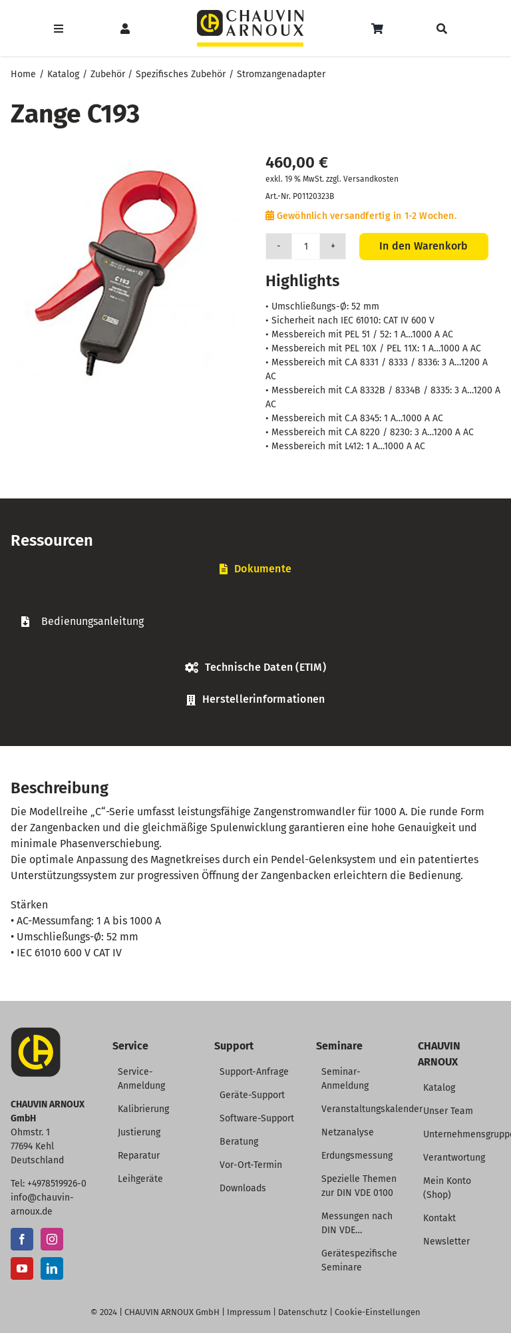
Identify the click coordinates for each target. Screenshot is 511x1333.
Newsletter (446, 1241)
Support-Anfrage (254, 1071)
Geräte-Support (252, 1095)
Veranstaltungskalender (372, 1109)
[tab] (255, 569)
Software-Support (257, 1118)
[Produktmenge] (306, 246)
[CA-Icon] (36, 1032)
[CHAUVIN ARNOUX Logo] (250, 15)
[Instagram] (52, 1239)
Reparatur (139, 1155)
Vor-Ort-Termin (251, 1165)
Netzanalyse (347, 1132)
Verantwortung (454, 1157)
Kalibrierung (143, 1109)
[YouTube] (22, 1268)
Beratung (239, 1141)
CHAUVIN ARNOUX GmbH (172, 1312)
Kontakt (439, 1218)
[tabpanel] (255, 621)
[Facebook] (22, 1239)
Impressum (249, 1312)
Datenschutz (302, 1312)
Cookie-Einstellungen (378, 1312)
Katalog (439, 1087)
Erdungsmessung (357, 1155)
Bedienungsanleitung (92, 621)
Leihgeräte (140, 1179)
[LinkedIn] (52, 1268)
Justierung (139, 1132)
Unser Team (448, 1111)
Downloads (243, 1188)
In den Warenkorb (423, 246)
